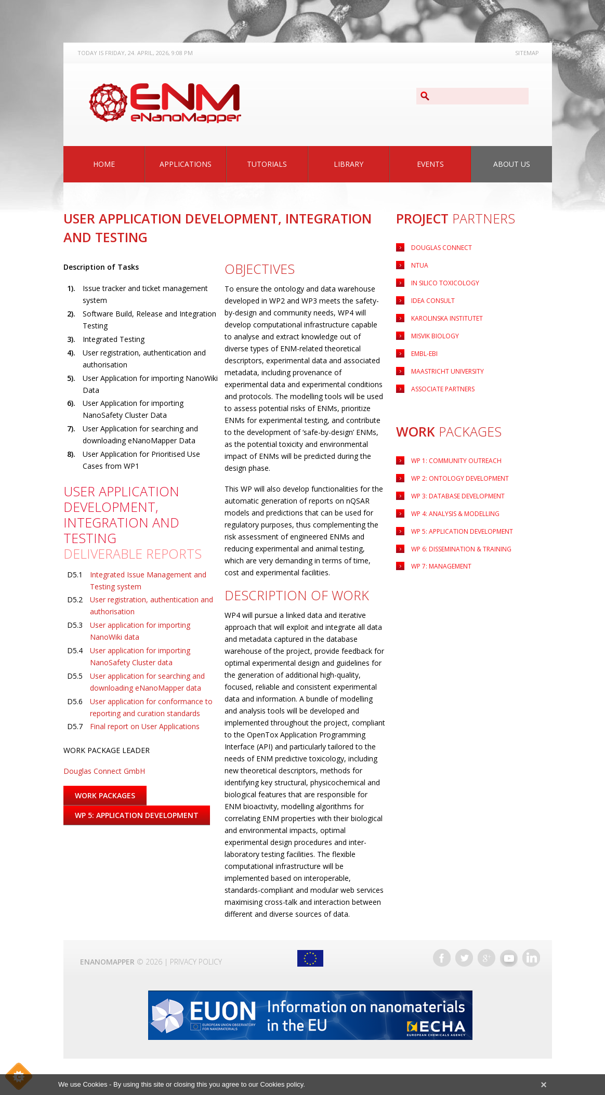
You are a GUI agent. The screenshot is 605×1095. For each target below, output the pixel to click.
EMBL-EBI (424, 353)
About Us (511, 164)
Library (348, 164)
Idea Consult (433, 300)
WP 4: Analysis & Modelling (455, 513)
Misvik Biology (435, 336)
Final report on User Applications (145, 726)
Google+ (486, 958)
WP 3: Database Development (458, 496)
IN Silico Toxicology (445, 283)
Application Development (462, 531)
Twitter (464, 958)
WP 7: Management (441, 566)
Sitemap (527, 53)
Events (430, 164)
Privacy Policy (196, 962)
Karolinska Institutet (447, 318)
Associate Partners (443, 389)
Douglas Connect (441, 247)
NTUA (419, 265)
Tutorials (267, 164)
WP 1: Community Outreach (456, 460)
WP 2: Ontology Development (460, 478)
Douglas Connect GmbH (104, 771)
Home (104, 164)
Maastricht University (447, 371)
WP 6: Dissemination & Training (461, 549)
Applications (186, 164)
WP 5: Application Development (137, 815)
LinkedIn (531, 958)
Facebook (442, 958)
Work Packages (105, 795)
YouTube (509, 958)
